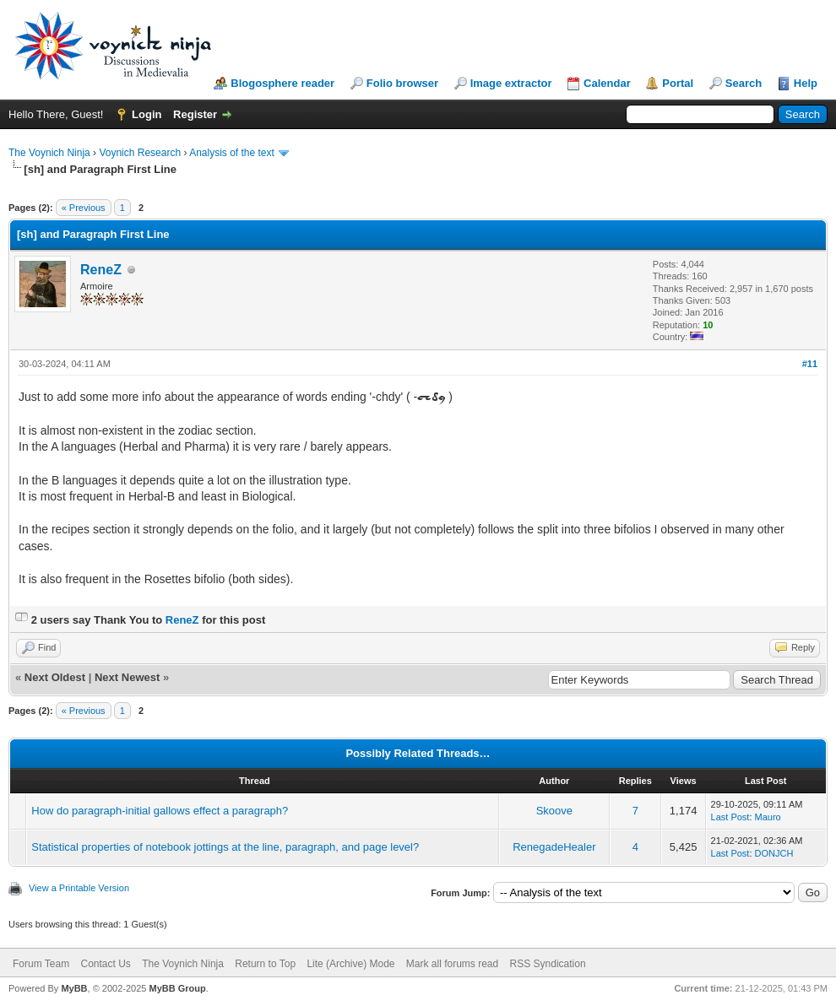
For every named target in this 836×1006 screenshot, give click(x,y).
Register (195, 114)
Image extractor (511, 83)
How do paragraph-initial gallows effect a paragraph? (159, 810)
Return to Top (265, 964)
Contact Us (105, 964)
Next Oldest (54, 677)
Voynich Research (140, 153)
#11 (809, 364)
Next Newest (127, 677)
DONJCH (774, 853)
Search (743, 83)
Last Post (730, 817)
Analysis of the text (231, 153)
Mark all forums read (452, 964)
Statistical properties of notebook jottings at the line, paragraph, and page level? (225, 847)
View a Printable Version (79, 888)
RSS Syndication (548, 964)
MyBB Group (177, 988)
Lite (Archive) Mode (350, 964)
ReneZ (101, 269)
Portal (677, 83)
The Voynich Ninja (49, 153)
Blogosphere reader (282, 83)
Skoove (554, 810)
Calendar (607, 83)
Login (146, 114)
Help (805, 83)
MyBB (74, 988)
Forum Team (41, 964)
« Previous (84, 208)
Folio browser (402, 83)
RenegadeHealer (554, 847)
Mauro (768, 817)
